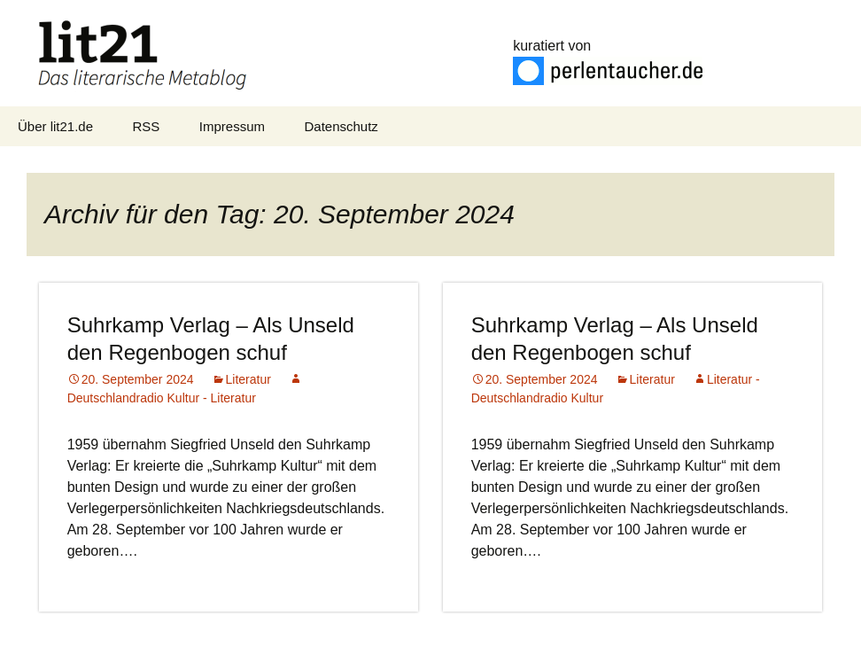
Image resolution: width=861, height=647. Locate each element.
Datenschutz (340, 126)
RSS (146, 126)
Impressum (232, 126)
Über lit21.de (55, 126)
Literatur (248, 379)
